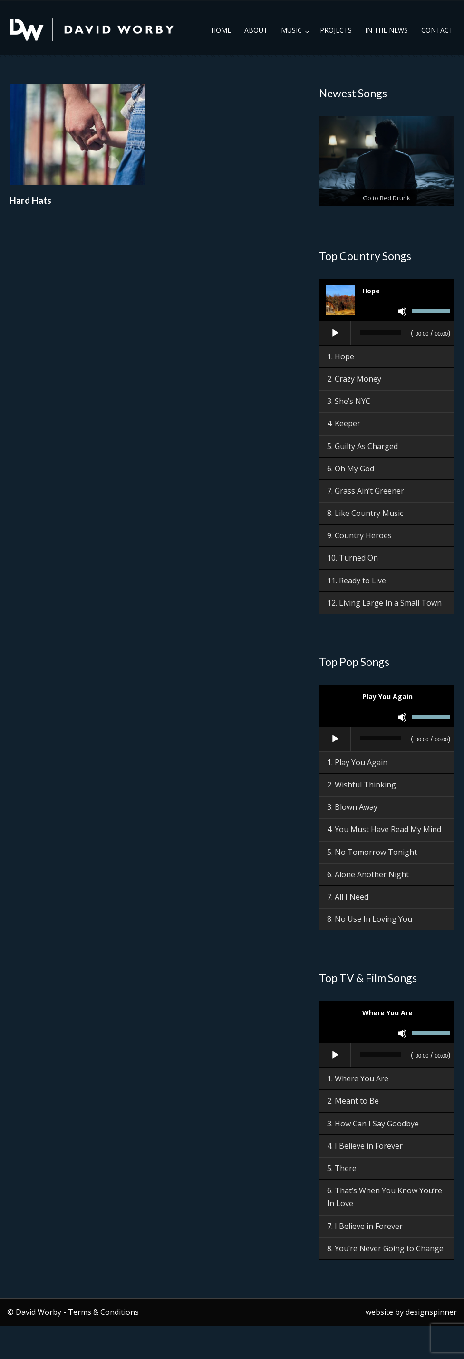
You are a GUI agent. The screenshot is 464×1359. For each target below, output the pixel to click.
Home (221, 30)
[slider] (380, 332)
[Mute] (402, 311)
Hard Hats (30, 200)
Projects (336, 30)
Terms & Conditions (103, 1312)
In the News (386, 30)
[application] (386, 334)
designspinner (431, 1312)
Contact (437, 30)
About (256, 30)
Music (291, 30)
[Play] (335, 333)
